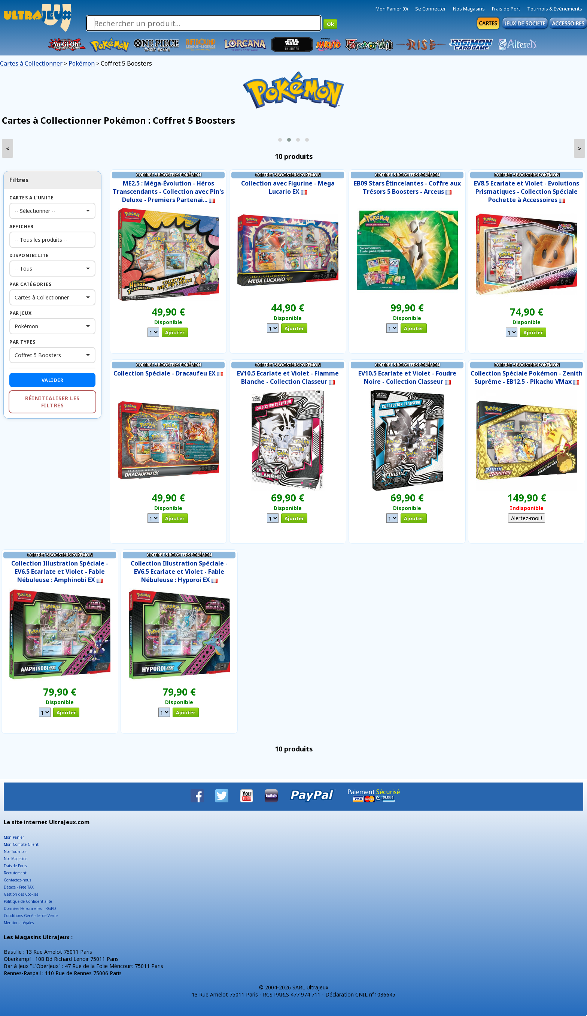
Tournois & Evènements (554, 8)
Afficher (21, 226)
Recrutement (15, 872)
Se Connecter (430, 8)
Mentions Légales (19, 922)
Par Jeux (20, 313)
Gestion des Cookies (21, 894)
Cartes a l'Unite (31, 198)
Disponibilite (29, 255)
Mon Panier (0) (391, 8)
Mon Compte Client (21, 844)
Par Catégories (30, 284)
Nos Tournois (15, 851)
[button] (280, 140)
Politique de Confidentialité (28, 901)
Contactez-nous (17, 880)
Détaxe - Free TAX (19, 887)
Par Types (22, 342)
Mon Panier (14, 837)
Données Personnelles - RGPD (30, 908)
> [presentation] (579, 148)
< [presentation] (7, 148)
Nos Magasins (469, 8)
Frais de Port (506, 8)
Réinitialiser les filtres (52, 402)
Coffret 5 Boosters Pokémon (168, 175)
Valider (53, 380)
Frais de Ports (15, 865)
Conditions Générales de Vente (31, 915)
